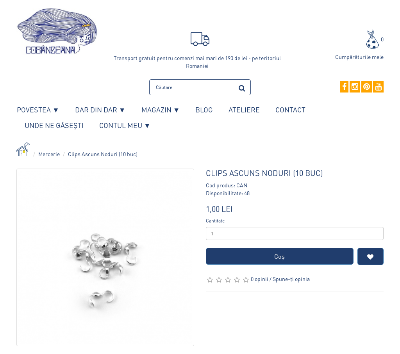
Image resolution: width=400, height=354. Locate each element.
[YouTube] (378, 87)
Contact (290, 109)
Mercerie (49, 153)
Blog (204, 109)
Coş (279, 256)
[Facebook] (344, 87)
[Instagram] (355, 87)
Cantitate (215, 221)
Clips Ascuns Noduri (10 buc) (103, 153)
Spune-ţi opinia (291, 278)
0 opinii (259, 278)
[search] (242, 87)
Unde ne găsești (54, 125)
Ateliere (244, 109)
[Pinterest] (366, 87)
